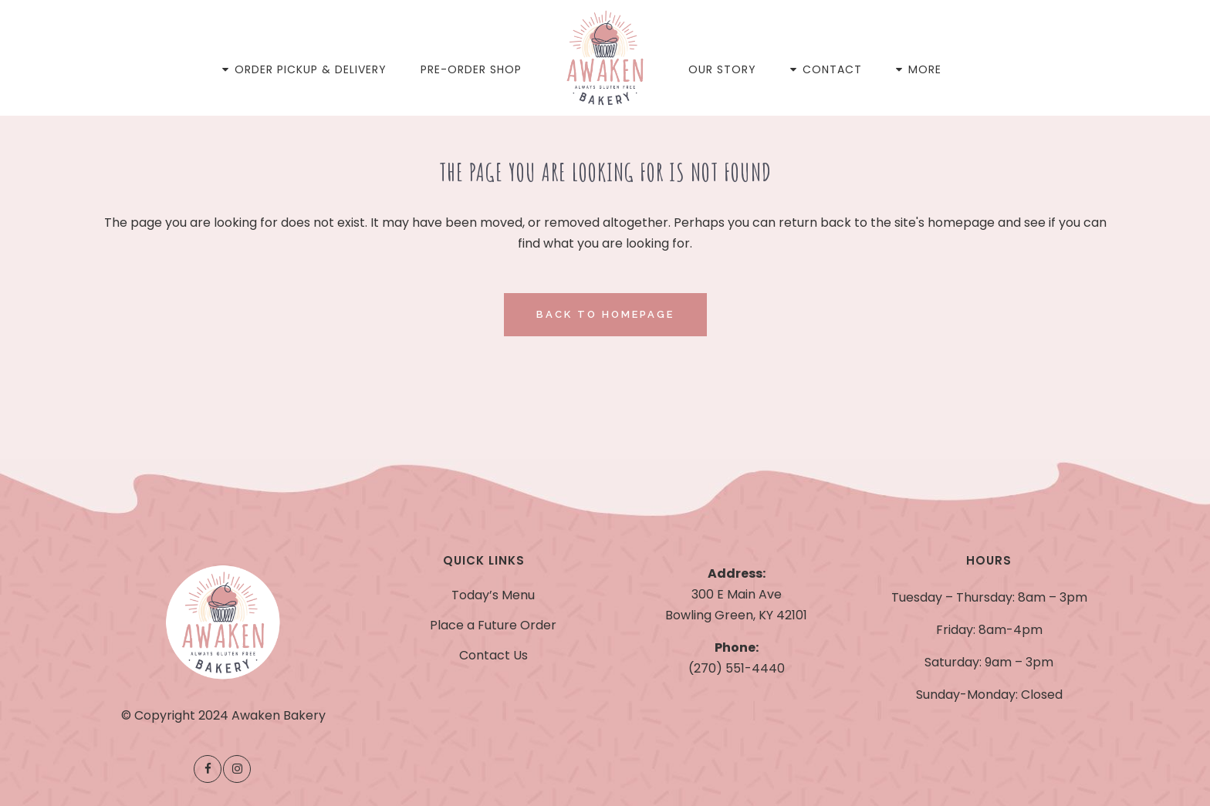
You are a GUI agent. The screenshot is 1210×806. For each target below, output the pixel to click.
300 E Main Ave (736, 594)
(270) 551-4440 (736, 668)
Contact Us (493, 655)
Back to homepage (605, 314)
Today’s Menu (493, 595)
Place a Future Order (493, 625)
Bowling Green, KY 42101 (736, 615)
